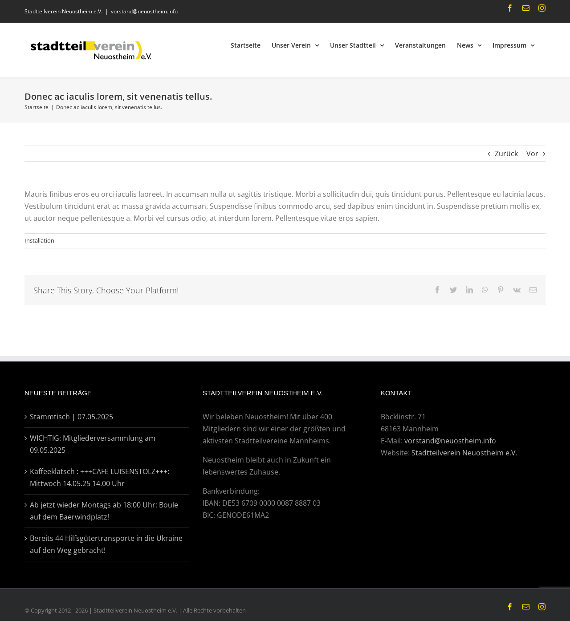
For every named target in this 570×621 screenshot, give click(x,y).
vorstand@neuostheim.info (144, 11)
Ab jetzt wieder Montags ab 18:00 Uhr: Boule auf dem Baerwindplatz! (104, 511)
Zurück (506, 153)
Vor (532, 153)
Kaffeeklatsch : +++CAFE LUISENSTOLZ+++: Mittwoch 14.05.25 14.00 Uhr (99, 477)
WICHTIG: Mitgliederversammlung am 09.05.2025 (92, 444)
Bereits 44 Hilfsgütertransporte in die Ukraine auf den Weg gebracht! (106, 544)
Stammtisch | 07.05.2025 (71, 417)
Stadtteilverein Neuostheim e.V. (464, 453)
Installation (39, 240)
